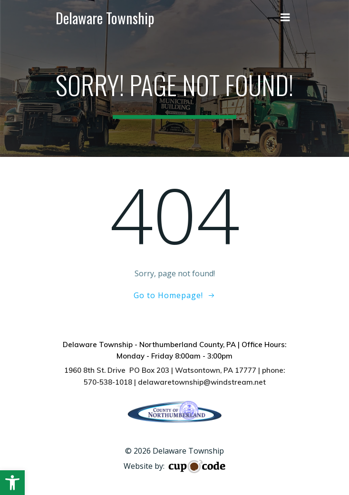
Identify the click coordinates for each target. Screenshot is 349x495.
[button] (12, 482)
